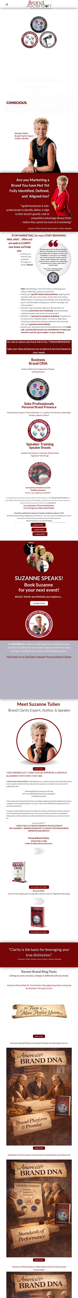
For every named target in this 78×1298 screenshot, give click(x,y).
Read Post (39, 1036)
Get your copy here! (39, 887)
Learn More (39, 530)
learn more (38, 525)
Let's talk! (39, 769)
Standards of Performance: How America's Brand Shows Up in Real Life (39, 1155)
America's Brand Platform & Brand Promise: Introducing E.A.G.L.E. (39, 1043)
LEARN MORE (39, 603)
